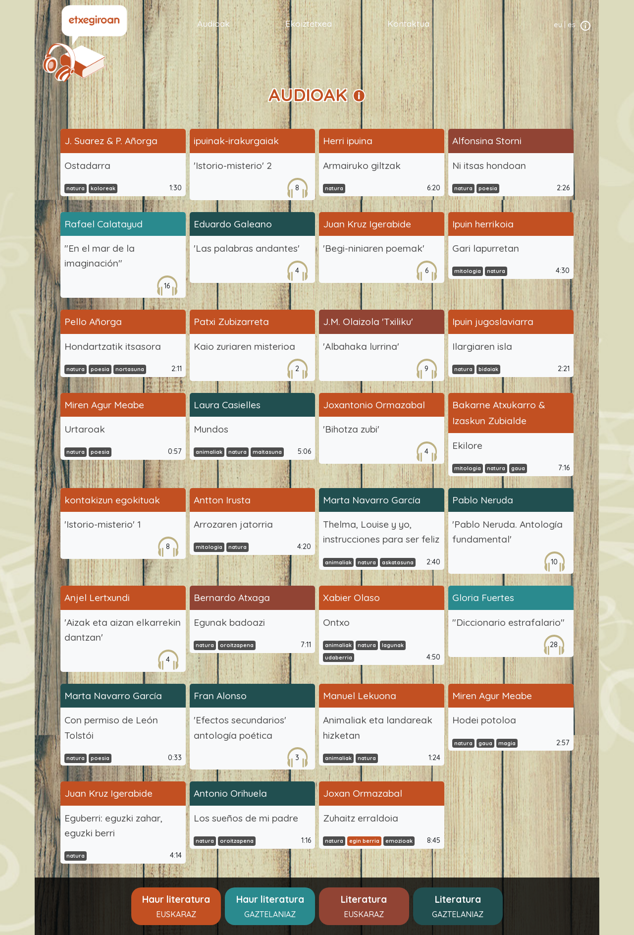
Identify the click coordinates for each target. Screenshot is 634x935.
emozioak (399, 840)
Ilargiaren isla (482, 346)
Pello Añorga (93, 322)
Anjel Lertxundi (97, 598)
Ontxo (336, 622)
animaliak (209, 451)
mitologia (467, 271)
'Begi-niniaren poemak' (373, 248)
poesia (487, 188)
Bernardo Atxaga (232, 598)
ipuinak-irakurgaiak (236, 141)
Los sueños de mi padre (246, 818)
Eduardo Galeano (233, 224)
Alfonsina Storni (487, 141)
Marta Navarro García (372, 500)
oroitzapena (237, 645)
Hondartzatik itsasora (112, 346)
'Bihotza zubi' (351, 429)
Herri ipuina (347, 141)
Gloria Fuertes (483, 598)
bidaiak (488, 369)
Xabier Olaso (351, 598)
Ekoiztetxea (308, 23)
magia (507, 743)
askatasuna (398, 562)
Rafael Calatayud (103, 224)
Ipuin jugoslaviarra (492, 322)
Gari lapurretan (485, 248)
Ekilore (467, 445)
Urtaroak (84, 429)
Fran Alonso (220, 696)
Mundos (211, 429)
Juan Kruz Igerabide (367, 224)
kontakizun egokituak (112, 500)
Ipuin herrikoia (483, 224)
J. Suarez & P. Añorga (111, 141)
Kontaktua (408, 23)
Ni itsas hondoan (489, 165)
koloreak (103, 188)
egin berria (364, 840)
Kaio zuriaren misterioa (244, 346)
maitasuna (267, 451)
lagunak (393, 645)
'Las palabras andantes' (247, 248)
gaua (518, 468)
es (572, 24)
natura (75, 188)
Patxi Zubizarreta (231, 322)
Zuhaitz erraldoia (360, 818)
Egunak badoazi (229, 622)
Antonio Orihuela (230, 793)
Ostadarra (87, 165)
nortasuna (129, 369)
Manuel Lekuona (359, 696)
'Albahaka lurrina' (361, 346)
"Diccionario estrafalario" (508, 622)
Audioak (213, 23)
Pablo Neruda (482, 500)
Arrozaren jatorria (233, 524)
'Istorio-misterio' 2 (233, 165)
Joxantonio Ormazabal (374, 405)
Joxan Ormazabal (362, 793)
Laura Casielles (227, 405)
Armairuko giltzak (362, 165)
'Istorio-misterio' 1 (102, 524)
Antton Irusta (222, 500)
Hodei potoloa (484, 720)
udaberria (338, 657)
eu (558, 24)
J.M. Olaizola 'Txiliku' (368, 322)
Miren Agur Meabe (104, 405)
